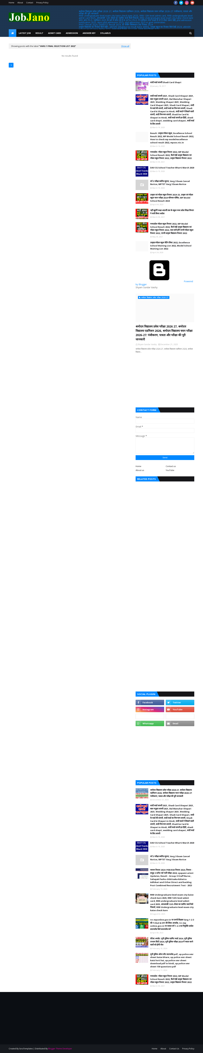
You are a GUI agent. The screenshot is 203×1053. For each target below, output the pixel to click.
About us (140, 470)
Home (11, 2)
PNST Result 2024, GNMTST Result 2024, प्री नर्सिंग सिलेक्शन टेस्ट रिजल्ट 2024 (116, 24)
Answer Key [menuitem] (89, 33)
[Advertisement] (165, 380)
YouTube (170, 470)
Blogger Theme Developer (60, 1048)
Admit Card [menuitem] (54, 33)
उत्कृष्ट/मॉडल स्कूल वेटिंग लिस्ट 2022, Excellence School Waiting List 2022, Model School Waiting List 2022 (170, 245)
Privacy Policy (42, 2)
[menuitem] (12, 33)
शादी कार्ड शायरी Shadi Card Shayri (165, 82)
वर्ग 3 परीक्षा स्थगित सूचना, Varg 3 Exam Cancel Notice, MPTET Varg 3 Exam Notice (170, 183)
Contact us (171, 466)
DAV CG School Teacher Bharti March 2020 (172, 167)
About (20, 2)
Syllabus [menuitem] (105, 33)
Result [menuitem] (39, 33)
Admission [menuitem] (72, 33)
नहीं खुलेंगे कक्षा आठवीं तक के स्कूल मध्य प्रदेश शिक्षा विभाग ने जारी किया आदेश (172, 212)
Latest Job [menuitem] (25, 33)
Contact (29, 2)
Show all (125, 46)
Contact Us (174, 1048)
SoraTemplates (26, 1048)
